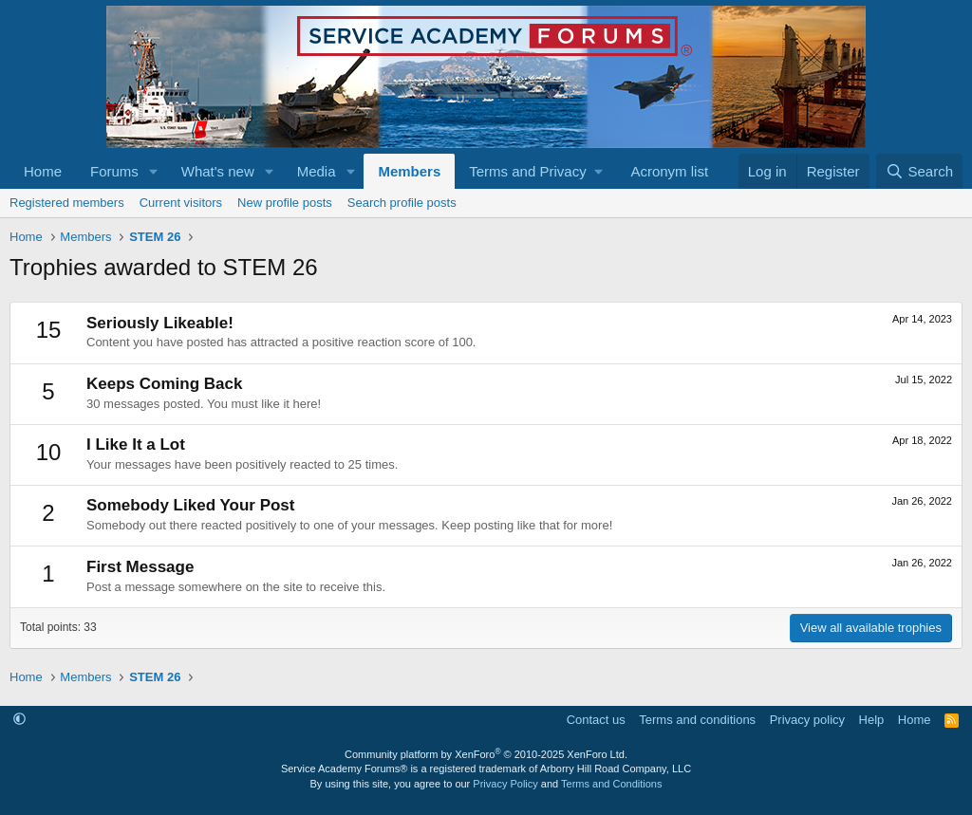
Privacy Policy (505, 783)
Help (872, 720)
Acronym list (669, 171)
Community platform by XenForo (486, 754)
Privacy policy (807, 720)
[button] (153, 171)
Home (43, 171)
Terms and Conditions (611, 783)
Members (409, 171)
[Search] (919, 171)
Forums (114, 171)
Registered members (66, 202)
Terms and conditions (697, 720)
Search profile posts (402, 202)
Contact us (596, 720)
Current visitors (181, 202)
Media (316, 171)
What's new (217, 171)
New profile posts (284, 202)
